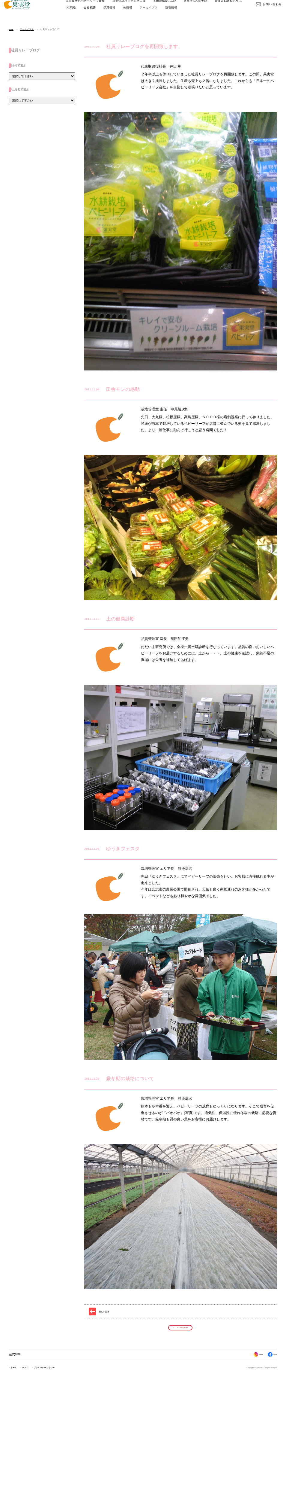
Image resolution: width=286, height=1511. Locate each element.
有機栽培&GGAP (169, 6)
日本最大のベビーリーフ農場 (90, 6)
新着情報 (211, 13)
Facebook (269, 1493)
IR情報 (167, 13)
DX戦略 (111, 13)
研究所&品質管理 (201, 6)
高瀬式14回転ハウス (84, 13)
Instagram (249, 1493)
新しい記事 (104, 1444)
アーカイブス (189, 13)
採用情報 (149, 13)
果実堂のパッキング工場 (134, 6)
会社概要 (130, 13)
